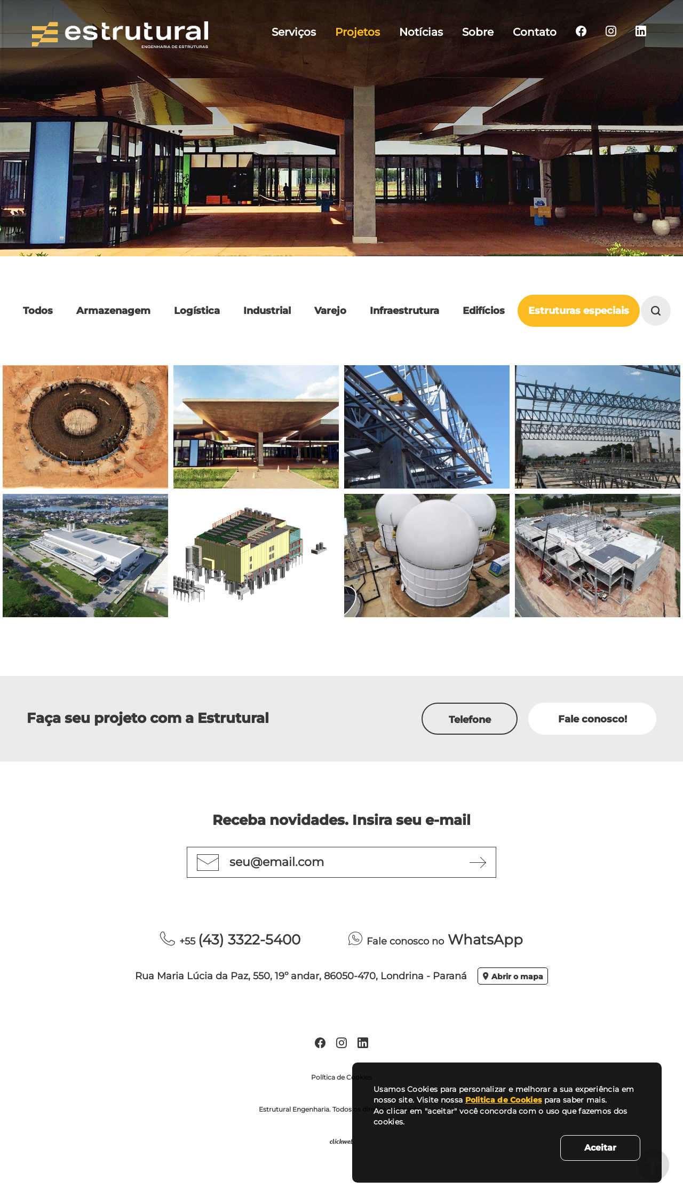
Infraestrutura (404, 311)
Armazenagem (113, 311)
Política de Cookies (341, 1077)
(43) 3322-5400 (230, 939)
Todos (38, 311)
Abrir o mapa (513, 976)
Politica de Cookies (503, 1100)
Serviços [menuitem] (294, 32)
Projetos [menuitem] (357, 32)
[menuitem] (581, 32)
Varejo (330, 311)
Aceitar (600, 1148)
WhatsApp (435, 939)
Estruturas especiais (578, 311)
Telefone (470, 720)
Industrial (267, 311)
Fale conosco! (592, 719)
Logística (197, 311)
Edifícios (484, 311)
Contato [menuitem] (535, 32)
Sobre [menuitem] (478, 32)
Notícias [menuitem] (421, 32)
